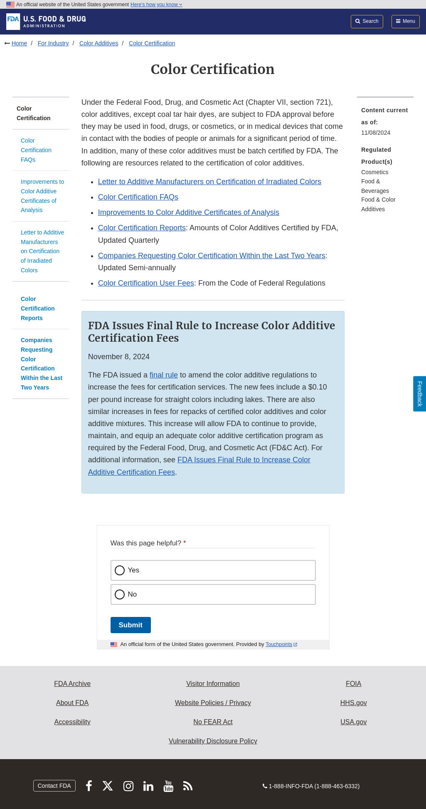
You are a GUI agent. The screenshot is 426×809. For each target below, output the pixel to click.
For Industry (53, 43)
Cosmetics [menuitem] (374, 172)
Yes (134, 570)
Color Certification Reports (38, 308)
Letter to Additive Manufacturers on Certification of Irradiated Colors (42, 251)
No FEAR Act (212, 721)
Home (19, 43)
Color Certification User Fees (146, 283)
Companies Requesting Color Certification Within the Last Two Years (41, 363)
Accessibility (72, 721)
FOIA (353, 683)
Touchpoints (279, 644)
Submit (131, 625)
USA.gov (353, 721)
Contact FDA (54, 785)
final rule (164, 375)
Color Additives (98, 43)
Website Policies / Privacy (213, 702)
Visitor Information (213, 683)
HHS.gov (353, 702)
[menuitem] (385, 124)
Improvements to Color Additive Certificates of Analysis (42, 195)
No (132, 594)
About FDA (72, 702)
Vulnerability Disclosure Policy (213, 741)
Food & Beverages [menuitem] (375, 186)
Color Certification (152, 43)
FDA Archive (72, 683)
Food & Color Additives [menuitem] (378, 204)
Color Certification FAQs (36, 150)
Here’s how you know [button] (156, 4)
